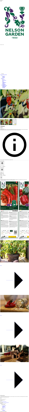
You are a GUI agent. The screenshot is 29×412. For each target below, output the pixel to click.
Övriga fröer (3, 77)
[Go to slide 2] (6, 122)
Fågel (3, 81)
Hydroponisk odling (4, 82)
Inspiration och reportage (4, 85)
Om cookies (3, 410)
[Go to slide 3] (10, 122)
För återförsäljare (5, 74)
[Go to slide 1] (2, 122)
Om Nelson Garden (2, 74)
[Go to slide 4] (14, 122)
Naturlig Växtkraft (4, 84)
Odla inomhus (3, 87)
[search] (0, 88)
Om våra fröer (3, 406)
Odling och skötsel (4, 86)
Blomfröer (3, 76)
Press (2, 407)
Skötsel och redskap (4, 80)
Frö (2, 79)
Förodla (3, 83)
